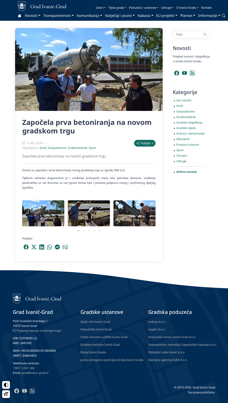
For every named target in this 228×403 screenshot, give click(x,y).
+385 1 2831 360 (23, 368)
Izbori (99, 8)
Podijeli (143, 143)
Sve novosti (183, 100)
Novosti (31, 15)
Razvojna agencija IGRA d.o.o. (168, 360)
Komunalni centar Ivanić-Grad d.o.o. (172, 337)
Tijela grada (116, 8)
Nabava (144, 15)
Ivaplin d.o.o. (156, 329)
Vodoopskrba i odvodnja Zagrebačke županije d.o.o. (182, 345)
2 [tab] (83, 230)
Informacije (207, 15)
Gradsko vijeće (186, 128)
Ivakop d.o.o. (156, 322)
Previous (18, 213)
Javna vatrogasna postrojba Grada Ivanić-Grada (111, 360)
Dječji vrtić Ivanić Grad (95, 322)
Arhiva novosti (186, 172)
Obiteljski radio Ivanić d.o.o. (166, 352)
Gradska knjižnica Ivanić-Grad (100, 345)
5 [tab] (99, 230)
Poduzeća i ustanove (142, 8)
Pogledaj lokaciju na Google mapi (37, 330)
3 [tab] (89, 230)
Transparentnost (57, 15)
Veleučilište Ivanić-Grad (95, 329)
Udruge (166, 8)
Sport (92, 148)
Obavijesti (182, 139)
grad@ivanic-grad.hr (35, 373)
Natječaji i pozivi (118, 15)
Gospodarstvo (57, 148)
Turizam (181, 156)
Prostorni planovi (187, 145)
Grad (43, 148)
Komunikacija (88, 15)
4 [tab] (94, 230)
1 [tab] (78, 230)
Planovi (186, 15)
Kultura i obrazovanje (190, 133)
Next (160, 213)
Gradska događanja (189, 122)
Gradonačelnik (77, 148)
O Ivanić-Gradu (186, 8)
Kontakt (206, 8)
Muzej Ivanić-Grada (93, 352)
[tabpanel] (43, 213)
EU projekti (165, 15)
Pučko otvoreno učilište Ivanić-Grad (103, 337)
